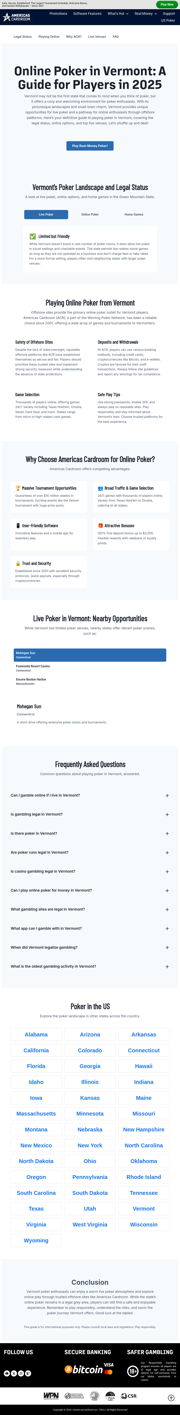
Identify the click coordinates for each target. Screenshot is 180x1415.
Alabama (36, 1034)
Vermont (144, 1209)
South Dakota (90, 1193)
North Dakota (36, 1161)
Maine (144, 1098)
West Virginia (90, 1225)
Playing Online (49, 37)
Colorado (90, 1050)
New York (90, 1145)
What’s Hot (118, 14)
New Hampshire (143, 1129)
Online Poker (90, 214)
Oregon (36, 1177)
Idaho (36, 1082)
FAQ (116, 37)
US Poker (168, 20)
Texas (36, 1209)
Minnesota (89, 1114)
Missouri (143, 1114)
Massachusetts (36, 1114)
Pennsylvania (89, 1177)
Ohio (90, 1161)
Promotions (58, 14)
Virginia (36, 1225)
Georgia (90, 1066)
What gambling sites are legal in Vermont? (48, 909)
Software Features (87, 14)
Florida (36, 1066)
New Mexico (36, 1145)
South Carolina (36, 1193)
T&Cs (102, 1409)
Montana (36, 1129)
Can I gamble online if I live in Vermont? (45, 795)
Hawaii (144, 1066)
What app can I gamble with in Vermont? (46, 928)
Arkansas (144, 1034)
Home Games (134, 214)
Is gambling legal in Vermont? (37, 814)
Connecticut (144, 1050)
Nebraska (90, 1129)
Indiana (143, 1082)
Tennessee (144, 1193)
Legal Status (23, 37)
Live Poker (46, 214)
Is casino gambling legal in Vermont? (43, 871)
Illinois (90, 1082)
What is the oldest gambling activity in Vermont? (53, 966)
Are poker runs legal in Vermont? (40, 852)
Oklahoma (144, 1161)
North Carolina (144, 1145)
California (36, 1050)
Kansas (90, 1098)
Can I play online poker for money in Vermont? (51, 890)
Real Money (146, 14)
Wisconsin (144, 1225)
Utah (90, 1209)
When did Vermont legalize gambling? (44, 947)
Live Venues (97, 37)
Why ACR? (74, 37)
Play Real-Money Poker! (90, 146)
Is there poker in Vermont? (34, 833)
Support (169, 14)
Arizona (90, 1034)
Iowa (36, 1098)
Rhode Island (144, 1177)
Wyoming (36, 1240)
